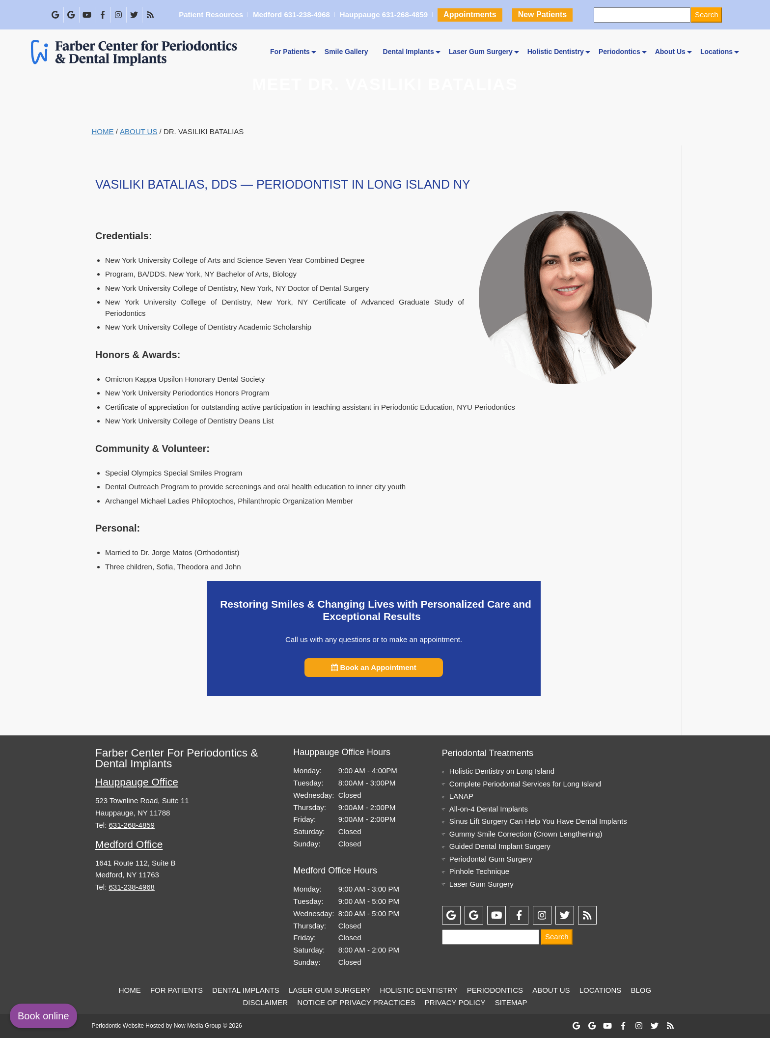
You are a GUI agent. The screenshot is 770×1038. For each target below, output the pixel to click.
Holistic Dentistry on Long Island (501, 771)
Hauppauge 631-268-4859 (383, 15)
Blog (641, 990)
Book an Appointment (373, 667)
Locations (716, 52)
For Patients (290, 52)
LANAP (461, 796)
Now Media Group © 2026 (208, 1025)
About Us (670, 52)
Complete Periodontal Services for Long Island (525, 784)
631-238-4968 (132, 887)
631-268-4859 (132, 825)
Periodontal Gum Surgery (490, 859)
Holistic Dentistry (555, 52)
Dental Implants (408, 52)
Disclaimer (265, 1002)
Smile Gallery (346, 52)
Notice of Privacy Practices (356, 1002)
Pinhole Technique (479, 871)
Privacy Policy (455, 1002)
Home (103, 131)
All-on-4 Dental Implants (488, 809)
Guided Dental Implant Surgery (499, 846)
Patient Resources (210, 15)
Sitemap (511, 1002)
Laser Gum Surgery (481, 52)
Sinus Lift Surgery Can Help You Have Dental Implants (538, 821)
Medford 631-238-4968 (291, 15)
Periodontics (619, 52)
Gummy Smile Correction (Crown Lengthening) (526, 834)
